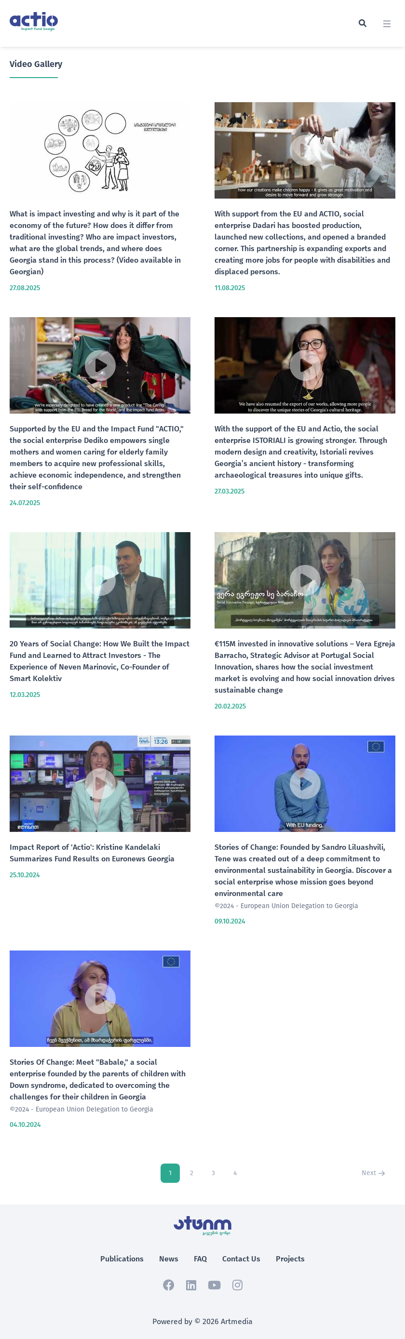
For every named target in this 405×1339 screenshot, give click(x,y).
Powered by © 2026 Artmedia (202, 1321)
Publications (122, 1258)
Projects (290, 1258)
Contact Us (241, 1258)
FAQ (200, 1258)
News (168, 1258)
